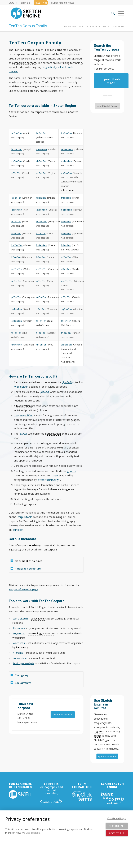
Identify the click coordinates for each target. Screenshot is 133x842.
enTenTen (41, 173)
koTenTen (41, 245)
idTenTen (66, 221)
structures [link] (35, 561)
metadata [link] (33, 545)
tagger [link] (66, 489)
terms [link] (97, 735)
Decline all (116, 826)
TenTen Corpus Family (28, 26)
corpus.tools (24, 517)
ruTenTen (66, 297)
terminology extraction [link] (41, 633)
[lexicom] (51, 801)
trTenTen (66, 332)
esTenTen (66, 173)
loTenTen (66, 245)
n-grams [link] (99, 731)
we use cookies (31, 832)
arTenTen (16, 133)
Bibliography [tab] (21, 683)
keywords (19, 633)
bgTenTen (66, 133)
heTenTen (66, 209)
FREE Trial (41, 2)
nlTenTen (66, 269)
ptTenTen (16, 297)
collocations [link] (38, 618)
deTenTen (66, 161)
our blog (18, 529)
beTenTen (41, 133)
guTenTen (41, 209)
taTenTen (41, 320)
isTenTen (16, 233)
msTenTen (17, 269)
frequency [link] (22, 647)
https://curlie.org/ (48, 479)
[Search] (111, 13)
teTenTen (66, 320)
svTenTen (16, 320)
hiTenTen (16, 221)
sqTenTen (66, 309)
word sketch (20, 618)
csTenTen (16, 161)
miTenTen (66, 257)
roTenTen (41, 297)
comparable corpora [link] (24, 63)
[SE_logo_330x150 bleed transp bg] (26, 13)
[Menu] (119, 13)
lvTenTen (41, 257)
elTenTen (16, 173)
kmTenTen (17, 245)
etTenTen (16, 197)
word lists (19, 643)
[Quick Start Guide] (107, 756)
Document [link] (21, 561)
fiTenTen (41, 197)
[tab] (46, 561)
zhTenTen (66, 344)
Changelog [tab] (20, 675)
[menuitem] (14, 2)
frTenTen (66, 197)
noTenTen (16, 281)
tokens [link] (42, 410)
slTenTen (41, 309)
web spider (21, 386)
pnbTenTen (67, 281)
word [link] (77, 628)
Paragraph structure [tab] (26, 568)
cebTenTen (67, 149)
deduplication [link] (53, 433)
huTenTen (41, 221)
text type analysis (23, 663)
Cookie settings (116, 818)
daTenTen (41, 161)
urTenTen (41, 344)
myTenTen (41, 269)
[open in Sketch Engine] (111, 80)
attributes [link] (58, 545)
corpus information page (23, 589)
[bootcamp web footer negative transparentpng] (112, 797)
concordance (20, 658)
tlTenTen (41, 332)
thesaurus (19, 628)
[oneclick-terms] (82, 796)
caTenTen (41, 149)
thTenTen (16, 332)
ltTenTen (16, 257)
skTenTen (16, 309)
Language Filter (23, 415)
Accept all (117, 833)
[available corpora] (63, 714)
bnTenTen (16, 149)
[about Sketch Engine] (107, 106)
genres (71, 471)
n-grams (18, 652)
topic (55, 475)
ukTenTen (16, 344)
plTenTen (41, 281)
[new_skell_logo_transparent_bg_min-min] (20, 794)
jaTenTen (66, 233)
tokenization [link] (23, 406)
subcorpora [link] (67, 190)
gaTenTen (16, 209)
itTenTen (41, 233)
